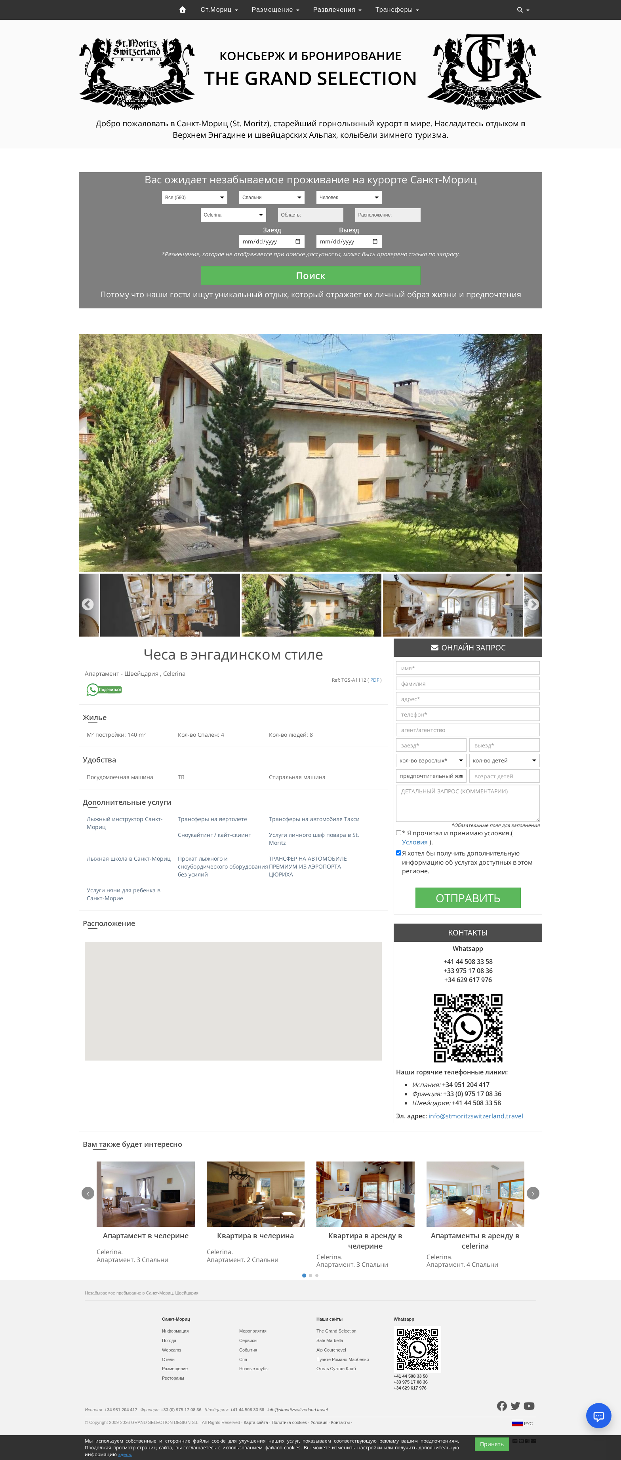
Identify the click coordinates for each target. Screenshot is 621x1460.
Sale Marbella (329, 1340)
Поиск (311, 275)
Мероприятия (253, 1331)
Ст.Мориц (219, 9)
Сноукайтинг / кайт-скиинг (214, 834)
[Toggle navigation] (523, 10)
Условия (415, 842)
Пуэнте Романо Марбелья (342, 1359)
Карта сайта (256, 1422)
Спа (243, 1359)
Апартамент (103, 673)
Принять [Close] (492, 1448)
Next (533, 605)
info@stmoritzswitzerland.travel (476, 1116)
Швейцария (142, 673)
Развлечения (337, 9)
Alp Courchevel (331, 1350)
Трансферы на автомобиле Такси (314, 819)
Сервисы (248, 1340)
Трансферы (397, 9)
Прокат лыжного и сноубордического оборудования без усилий (223, 866)
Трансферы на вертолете (212, 819)
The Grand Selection (336, 1331)
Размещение (275, 9)
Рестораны (173, 1378)
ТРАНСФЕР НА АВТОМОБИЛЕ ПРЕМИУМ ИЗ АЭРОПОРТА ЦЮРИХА (308, 866)
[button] (233, 994)
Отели (168, 1359)
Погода (169, 1340)
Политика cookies (290, 1422)
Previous (88, 605)
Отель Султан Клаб (336, 1368)
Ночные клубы (254, 1368)
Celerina (174, 673)
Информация (175, 1331)
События (248, 1350)
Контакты (341, 1422)
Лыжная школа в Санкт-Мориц (129, 858)
